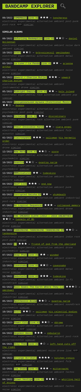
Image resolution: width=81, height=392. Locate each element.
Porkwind (19, 116)
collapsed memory (68, 205)
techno (70, 176)
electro (7, 180)
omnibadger (63, 52)
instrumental (11, 87)
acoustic (8, 133)
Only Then (20, 344)
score (55, 151)
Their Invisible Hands (29, 127)
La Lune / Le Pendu (27, 63)
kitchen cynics (64, 358)
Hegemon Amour (23, 333)
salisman (51, 138)
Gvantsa (19, 162)
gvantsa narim (47, 162)
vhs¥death (59, 194)
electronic (9, 21)
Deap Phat (20, 255)
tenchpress (60, 18)
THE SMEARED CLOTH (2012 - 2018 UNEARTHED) (43, 216)
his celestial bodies (63, 312)
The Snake (20, 369)
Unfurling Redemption (28, 38)
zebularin (53, 333)
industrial (73, 198)
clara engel (63, 127)
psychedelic (10, 112)
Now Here (19, 151)
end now (46, 184)
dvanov (19, 105)
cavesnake (59, 265)
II (15, 244)
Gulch (17, 312)
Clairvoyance (22, 138)
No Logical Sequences (28, 205)
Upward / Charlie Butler (30, 77)
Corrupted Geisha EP (27, 194)
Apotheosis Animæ (25, 301)
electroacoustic (13, 340)
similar (29, 24)
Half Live (20, 184)
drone (6, 73)
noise (69, 45)
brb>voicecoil (45, 52)
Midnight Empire (24, 91)
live (68, 350)
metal (69, 56)
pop (75, 95)
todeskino (49, 173)
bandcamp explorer (29, 6)
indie (69, 144)
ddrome (58, 322)
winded (54, 255)
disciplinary (57, 116)
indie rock (73, 237)
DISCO (17, 52)
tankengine (9, 233)
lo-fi (69, 279)
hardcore (8, 190)
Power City (21, 322)
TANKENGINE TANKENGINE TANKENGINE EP (39, 230)
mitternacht (61, 369)
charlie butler (12, 81)
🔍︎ (63, 6)
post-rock (8, 24)
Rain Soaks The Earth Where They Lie (39, 287)
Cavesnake (20, 265)
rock (40, 95)
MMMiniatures (22, 173)
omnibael (8, 290)
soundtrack (9, 283)
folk (68, 130)
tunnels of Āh (24, 219)
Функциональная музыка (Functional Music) (42, 102)
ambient (59, 21)
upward (65, 77)
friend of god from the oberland (53, 244)
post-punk (72, 21)
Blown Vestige (23, 379)
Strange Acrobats (25, 358)
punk (75, 119)
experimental (27, 21)
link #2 (33, 18)
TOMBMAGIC (20, 18)
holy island (66, 91)
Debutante (20, 276)
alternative (45, 21)
